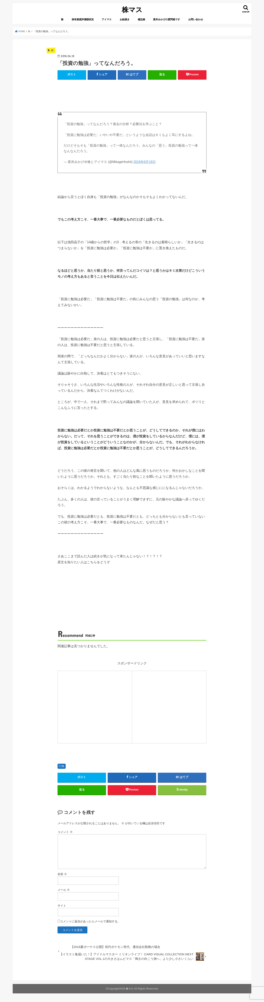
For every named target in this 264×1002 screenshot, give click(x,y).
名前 (62, 876)
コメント (65, 833)
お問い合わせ (195, 19)
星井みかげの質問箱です (166, 19)
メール (64, 891)
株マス (132, 10)
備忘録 (141, 19)
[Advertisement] (132, 90)
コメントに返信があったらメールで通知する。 (89, 923)
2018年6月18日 (144, 162)
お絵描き (125, 19)
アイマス (107, 19)
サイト (62, 907)
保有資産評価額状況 (83, 19)
